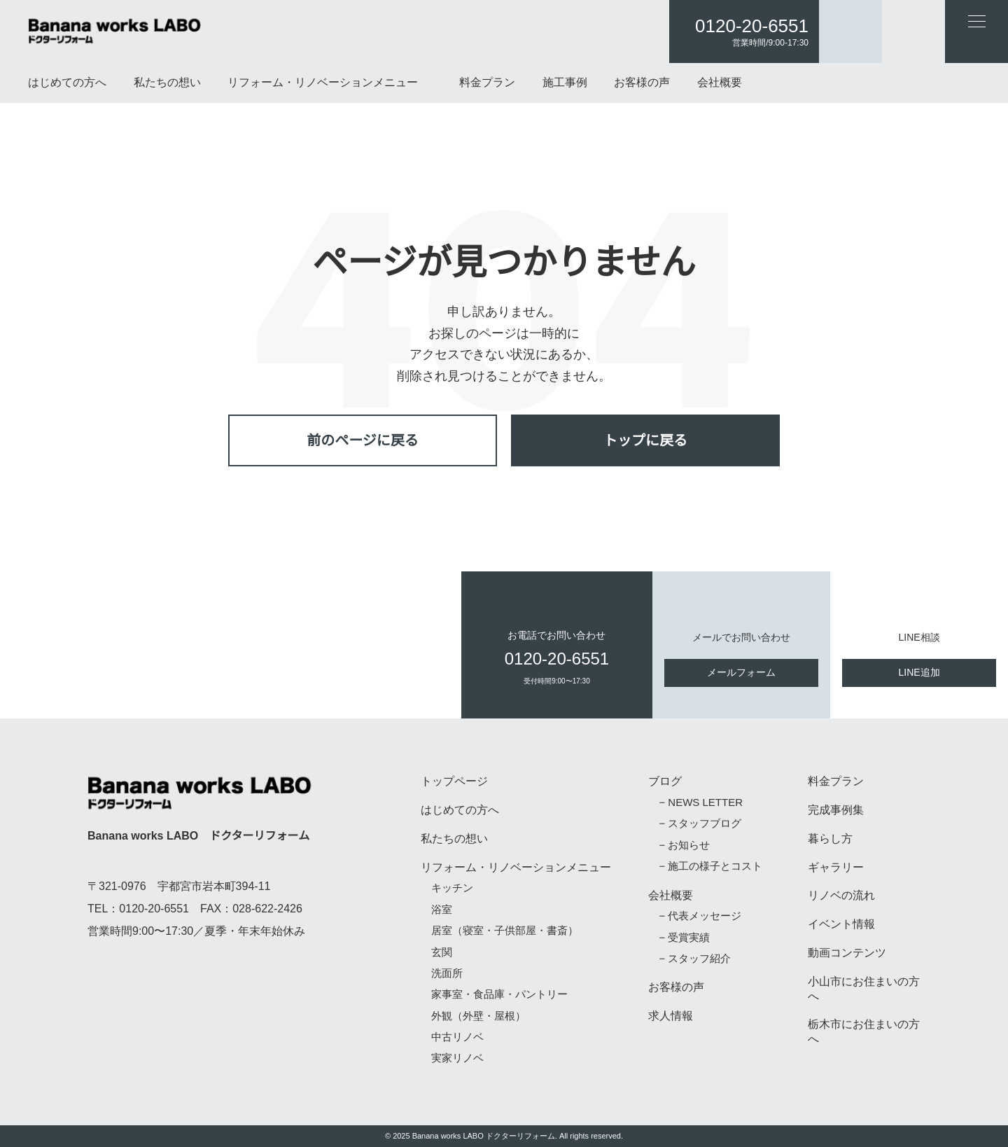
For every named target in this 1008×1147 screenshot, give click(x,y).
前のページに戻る (363, 440)
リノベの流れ (841, 895)
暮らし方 (830, 838)
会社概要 (719, 82)
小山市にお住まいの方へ (864, 989)
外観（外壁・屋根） (478, 1016)
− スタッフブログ (699, 823)
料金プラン (487, 82)
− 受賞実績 (683, 938)
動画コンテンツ (847, 953)
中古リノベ (457, 1037)
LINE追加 (919, 672)
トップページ (454, 781)
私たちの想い (167, 82)
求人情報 (670, 1016)
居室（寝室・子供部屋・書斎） (504, 931)
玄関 (441, 952)
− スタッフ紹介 (694, 959)
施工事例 (564, 82)
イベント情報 (841, 924)
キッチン (452, 888)
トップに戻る (645, 440)
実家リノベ (457, 1058)
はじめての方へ (67, 82)
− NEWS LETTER (697, 802)
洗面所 (447, 973)
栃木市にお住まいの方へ (864, 1032)
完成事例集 (836, 810)
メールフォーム (741, 672)
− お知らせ (683, 845)
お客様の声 (642, 82)
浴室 (441, 910)
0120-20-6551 (751, 26)
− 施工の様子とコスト (710, 866)
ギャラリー (836, 867)
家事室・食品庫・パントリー (499, 994)
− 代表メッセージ (699, 916)
